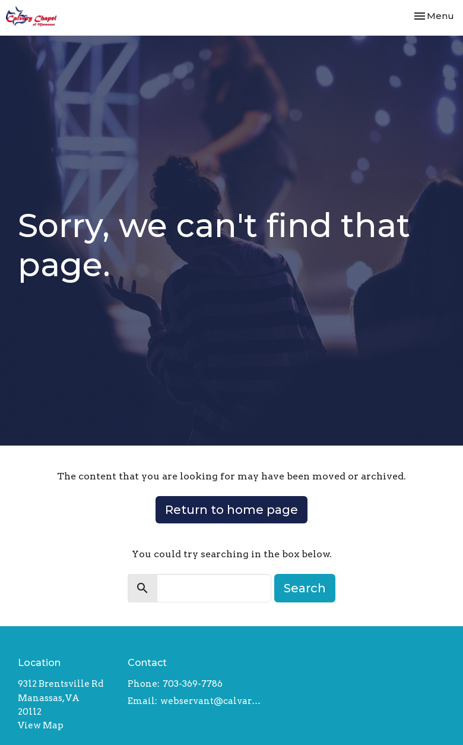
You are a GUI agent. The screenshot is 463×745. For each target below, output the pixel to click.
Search (305, 588)
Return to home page (231, 510)
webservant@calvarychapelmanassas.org (211, 701)
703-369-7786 (193, 683)
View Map (41, 725)
